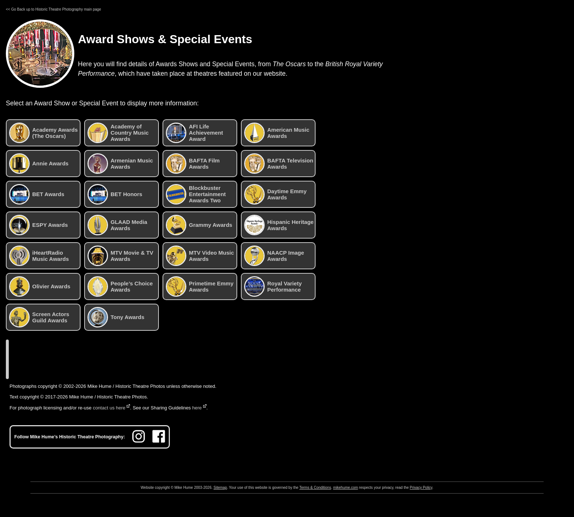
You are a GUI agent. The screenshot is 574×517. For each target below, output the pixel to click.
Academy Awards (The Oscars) (43, 133)
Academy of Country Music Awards (118, 133)
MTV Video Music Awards (200, 256)
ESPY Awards (38, 225)
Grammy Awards (199, 225)
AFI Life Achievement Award (194, 133)
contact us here (109, 408)
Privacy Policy (421, 488)
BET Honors (114, 194)
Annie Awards (38, 163)
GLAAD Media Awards (117, 225)
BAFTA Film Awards (193, 163)
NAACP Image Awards (274, 256)
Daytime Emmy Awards (275, 194)
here (197, 408)
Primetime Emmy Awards (200, 286)
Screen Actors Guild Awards (39, 317)
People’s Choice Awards (120, 286)
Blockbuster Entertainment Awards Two (196, 194)
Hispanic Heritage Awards (279, 225)
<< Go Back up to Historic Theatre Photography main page (53, 9)
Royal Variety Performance (273, 286)
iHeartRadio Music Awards (39, 256)
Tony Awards (115, 317)
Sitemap (220, 488)
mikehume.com (345, 488)
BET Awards (36, 194)
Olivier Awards (39, 286)
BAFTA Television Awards (278, 163)
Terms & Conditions (315, 488)
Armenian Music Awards (120, 163)
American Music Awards (276, 133)
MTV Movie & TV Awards (120, 256)
